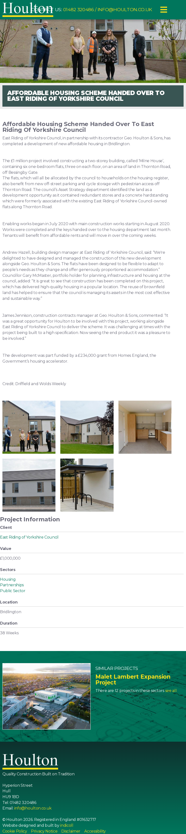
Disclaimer (70, 831)
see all (171, 690)
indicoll (66, 825)
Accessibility (95, 831)
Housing (8, 579)
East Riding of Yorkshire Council (29, 537)
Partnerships (12, 585)
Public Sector (12, 590)
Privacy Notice (44, 831)
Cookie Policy (14, 831)
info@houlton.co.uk (125, 9)
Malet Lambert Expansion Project (132, 679)
